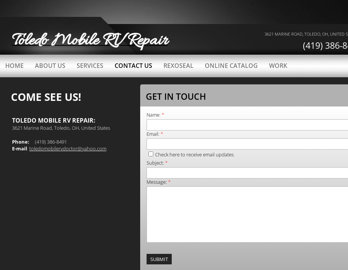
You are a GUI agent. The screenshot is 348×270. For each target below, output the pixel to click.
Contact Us (133, 66)
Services (90, 66)
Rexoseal (178, 66)
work (278, 66)
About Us (50, 66)
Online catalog (231, 66)
